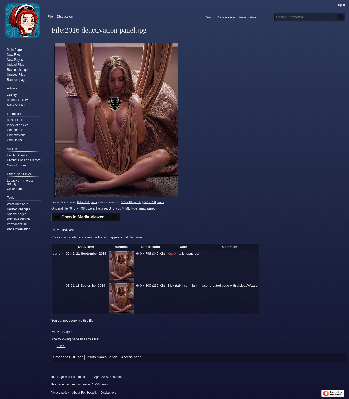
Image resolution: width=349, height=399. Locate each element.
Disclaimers (108, 392)
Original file (59, 208)
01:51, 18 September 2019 (85, 285)
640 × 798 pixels (153, 202)
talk (181, 253)
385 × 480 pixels (131, 202)
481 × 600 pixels (87, 202)
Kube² (61, 346)
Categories (61, 357)
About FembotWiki (84, 392)
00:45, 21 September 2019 (86, 253)
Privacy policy (59, 392)
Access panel (131, 357)
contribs (192, 253)
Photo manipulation (101, 357)
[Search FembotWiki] (310, 17)
